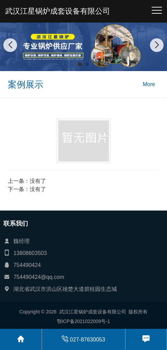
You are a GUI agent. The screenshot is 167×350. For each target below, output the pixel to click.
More (149, 84)
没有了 (38, 181)
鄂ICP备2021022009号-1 (83, 321)
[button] (80, 64)
